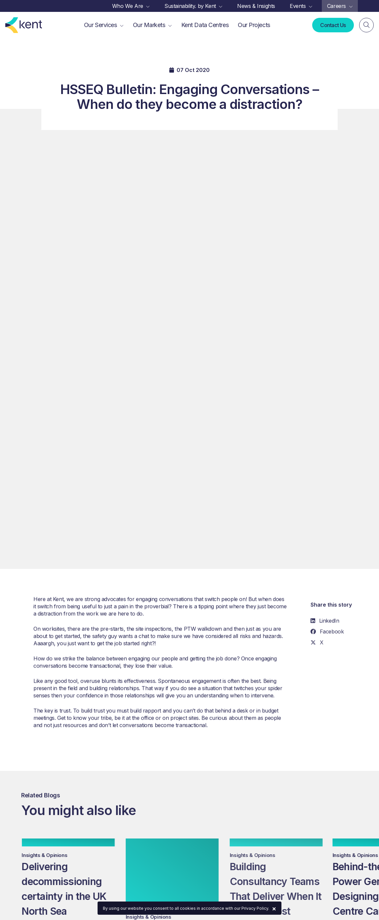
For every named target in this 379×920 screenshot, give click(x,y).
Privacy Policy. (255, 908)
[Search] (366, 25)
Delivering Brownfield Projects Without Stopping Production (176, 889)
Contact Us (333, 25)
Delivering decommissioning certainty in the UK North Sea (68, 889)
